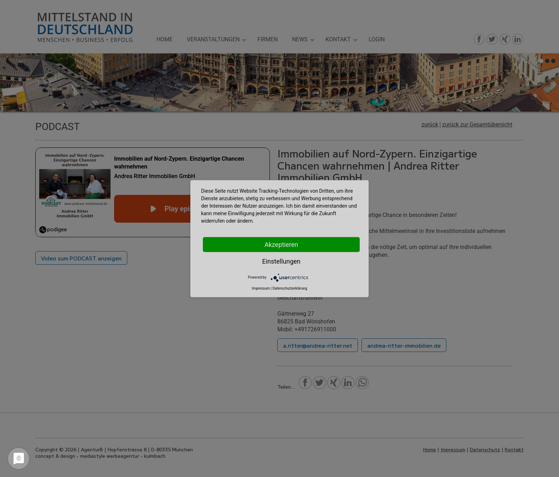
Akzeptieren (281, 244)
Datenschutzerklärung (289, 288)
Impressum (261, 288)
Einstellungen (281, 261)
